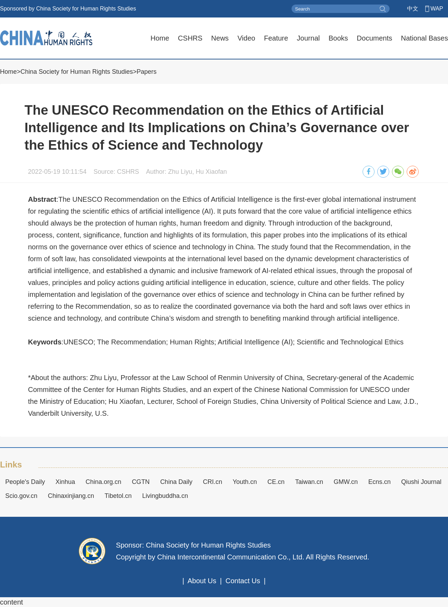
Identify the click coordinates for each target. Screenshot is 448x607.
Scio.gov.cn (21, 495)
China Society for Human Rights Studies (77, 71)
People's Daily (25, 481)
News (220, 38)
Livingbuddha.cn (165, 495)
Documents (374, 38)
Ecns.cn (379, 481)
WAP (436, 9)
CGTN (141, 481)
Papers (146, 71)
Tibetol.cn (118, 495)
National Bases (424, 38)
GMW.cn (346, 481)
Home (159, 38)
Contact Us (242, 581)
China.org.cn (103, 481)
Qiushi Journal (421, 481)
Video (246, 38)
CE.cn (276, 481)
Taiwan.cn (309, 481)
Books (338, 38)
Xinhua (65, 481)
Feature (276, 38)
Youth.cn (245, 481)
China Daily (176, 481)
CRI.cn (212, 481)
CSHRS (190, 38)
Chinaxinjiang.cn (71, 495)
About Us (202, 581)
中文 (412, 9)
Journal (308, 38)
